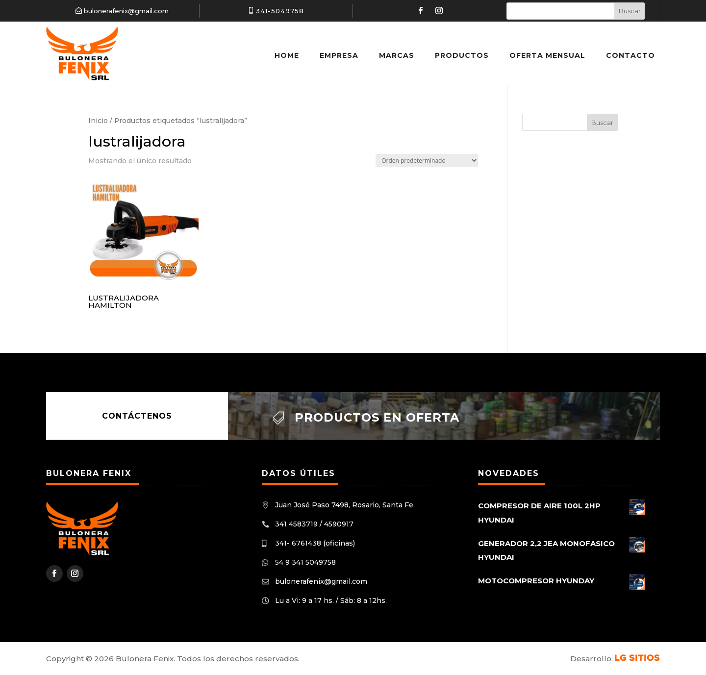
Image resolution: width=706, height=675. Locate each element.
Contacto (630, 55)
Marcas (396, 55)
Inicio (98, 121)
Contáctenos (137, 416)
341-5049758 (280, 11)
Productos (462, 55)
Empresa (339, 55)
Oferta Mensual (547, 55)
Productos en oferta (377, 417)
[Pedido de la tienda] (427, 160)
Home (287, 55)
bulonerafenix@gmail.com (126, 11)
